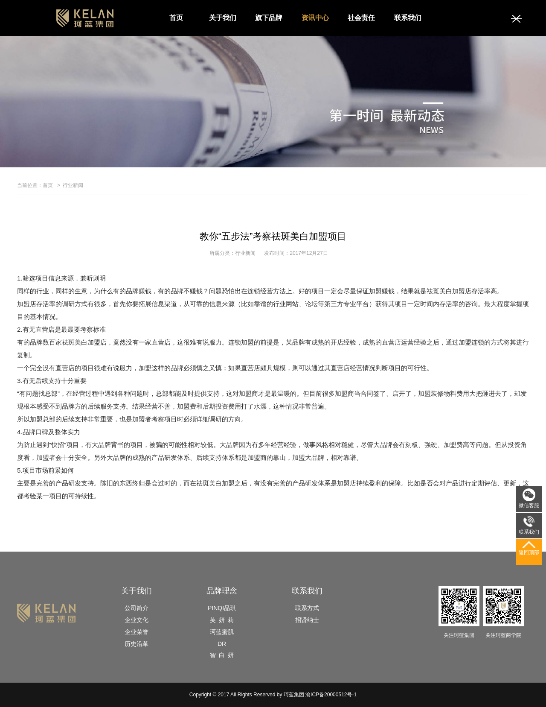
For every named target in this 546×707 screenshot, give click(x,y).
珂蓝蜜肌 (222, 631)
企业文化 (136, 619)
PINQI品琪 (222, 608)
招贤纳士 (307, 619)
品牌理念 (221, 591)
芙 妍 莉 (222, 619)
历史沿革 (136, 643)
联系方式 (307, 608)
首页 (176, 17)
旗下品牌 (268, 17)
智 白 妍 (222, 654)
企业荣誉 (136, 631)
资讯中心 (315, 17)
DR (222, 643)
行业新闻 (73, 185)
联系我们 (407, 17)
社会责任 (361, 17)
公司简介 (136, 608)
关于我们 (222, 17)
